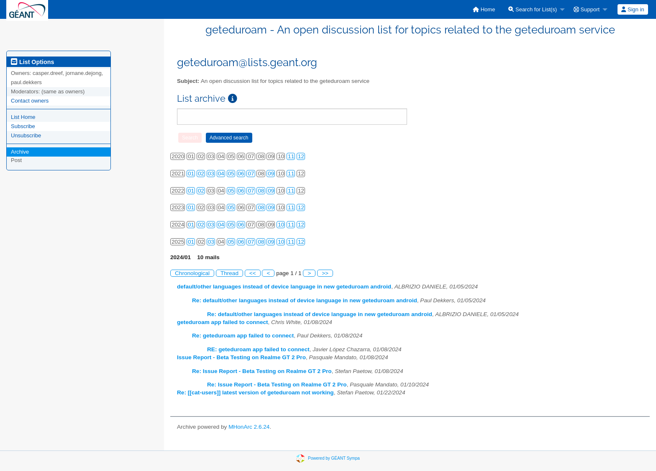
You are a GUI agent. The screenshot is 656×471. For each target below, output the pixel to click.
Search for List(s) (532, 9)
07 (251, 173)
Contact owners (30, 101)
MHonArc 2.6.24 (248, 427)
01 (191, 173)
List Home (23, 117)
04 (221, 173)
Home (484, 9)
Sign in (632, 9)
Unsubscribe (26, 135)
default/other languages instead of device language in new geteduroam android (284, 286)
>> (325, 273)
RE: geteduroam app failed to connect (258, 349)
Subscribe (23, 126)
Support (587, 9)
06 (241, 173)
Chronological (192, 273)
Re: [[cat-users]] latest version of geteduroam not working (255, 392)
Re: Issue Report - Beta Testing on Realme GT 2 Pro (262, 371)
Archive (20, 152)
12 (301, 156)
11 (291, 156)
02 (201, 173)
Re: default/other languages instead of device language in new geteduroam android (304, 300)
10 (281, 224)
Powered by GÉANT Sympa (334, 458)
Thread (229, 273)
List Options (32, 62)
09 (271, 173)
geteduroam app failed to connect (222, 322)
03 (211, 173)
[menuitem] (484, 9)
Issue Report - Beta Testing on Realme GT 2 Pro (241, 357)
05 (231, 173)
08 (261, 191)
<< (252, 273)
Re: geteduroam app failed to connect (243, 335)
